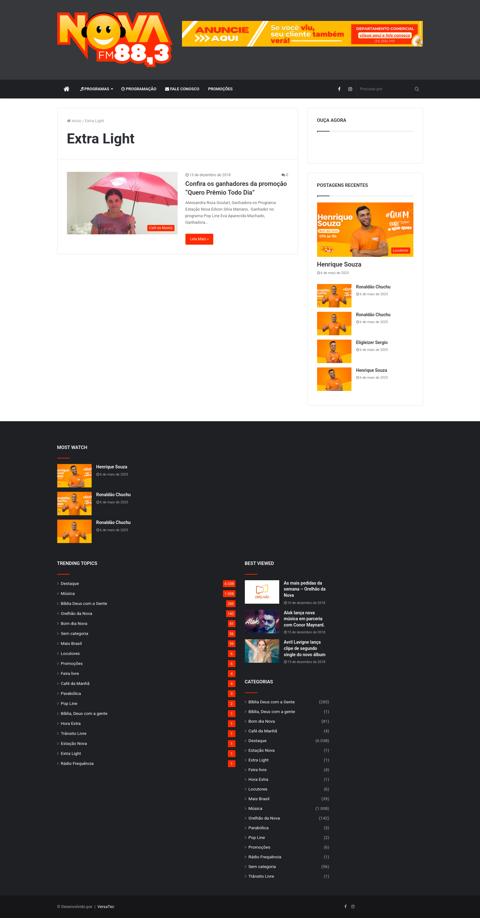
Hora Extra (71, 723)
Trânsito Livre (74, 733)
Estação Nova (74, 743)
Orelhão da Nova (76, 613)
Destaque (70, 583)
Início (74, 120)
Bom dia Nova (74, 623)
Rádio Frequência (77, 763)
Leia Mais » (199, 239)
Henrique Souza (339, 264)
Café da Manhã (75, 683)
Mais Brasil (71, 643)
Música (68, 593)
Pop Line (69, 703)
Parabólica (71, 693)
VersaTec (106, 906)
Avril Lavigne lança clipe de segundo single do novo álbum (305, 648)
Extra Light (71, 753)
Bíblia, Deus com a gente (84, 713)
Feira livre (70, 673)
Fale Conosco (182, 89)
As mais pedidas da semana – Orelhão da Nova (305, 589)
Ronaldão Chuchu (373, 286)
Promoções (220, 89)
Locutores (70, 653)
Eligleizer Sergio (372, 342)
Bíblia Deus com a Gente (84, 603)
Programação (138, 89)
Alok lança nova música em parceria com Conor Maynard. (304, 618)
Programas (94, 89)
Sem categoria (74, 633)
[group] (302, 34)
